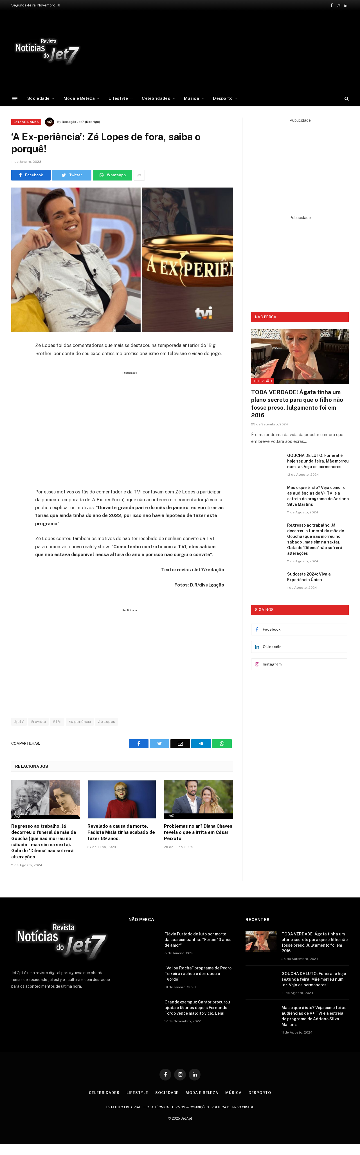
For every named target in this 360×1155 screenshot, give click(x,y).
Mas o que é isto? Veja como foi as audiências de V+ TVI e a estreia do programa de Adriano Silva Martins (318, 496)
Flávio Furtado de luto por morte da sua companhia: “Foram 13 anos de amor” (198, 940)
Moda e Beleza (79, 98)
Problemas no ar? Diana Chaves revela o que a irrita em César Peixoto (198, 832)
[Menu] (14, 98)
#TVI (57, 721)
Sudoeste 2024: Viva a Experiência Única (309, 577)
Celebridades (156, 98)
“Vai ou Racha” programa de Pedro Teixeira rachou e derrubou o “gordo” (198, 974)
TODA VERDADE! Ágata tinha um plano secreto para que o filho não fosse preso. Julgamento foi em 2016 (297, 404)
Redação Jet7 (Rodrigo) (81, 122)
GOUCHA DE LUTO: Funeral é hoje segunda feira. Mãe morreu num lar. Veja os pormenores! (318, 461)
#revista (38, 721)
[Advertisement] (224, 50)
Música (191, 98)
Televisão (262, 381)
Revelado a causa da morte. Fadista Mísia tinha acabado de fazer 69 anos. (121, 832)
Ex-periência (80, 721)
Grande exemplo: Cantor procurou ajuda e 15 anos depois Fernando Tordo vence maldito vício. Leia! (197, 1008)
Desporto (223, 98)
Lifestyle (118, 98)
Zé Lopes (106, 721)
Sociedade (38, 98)
